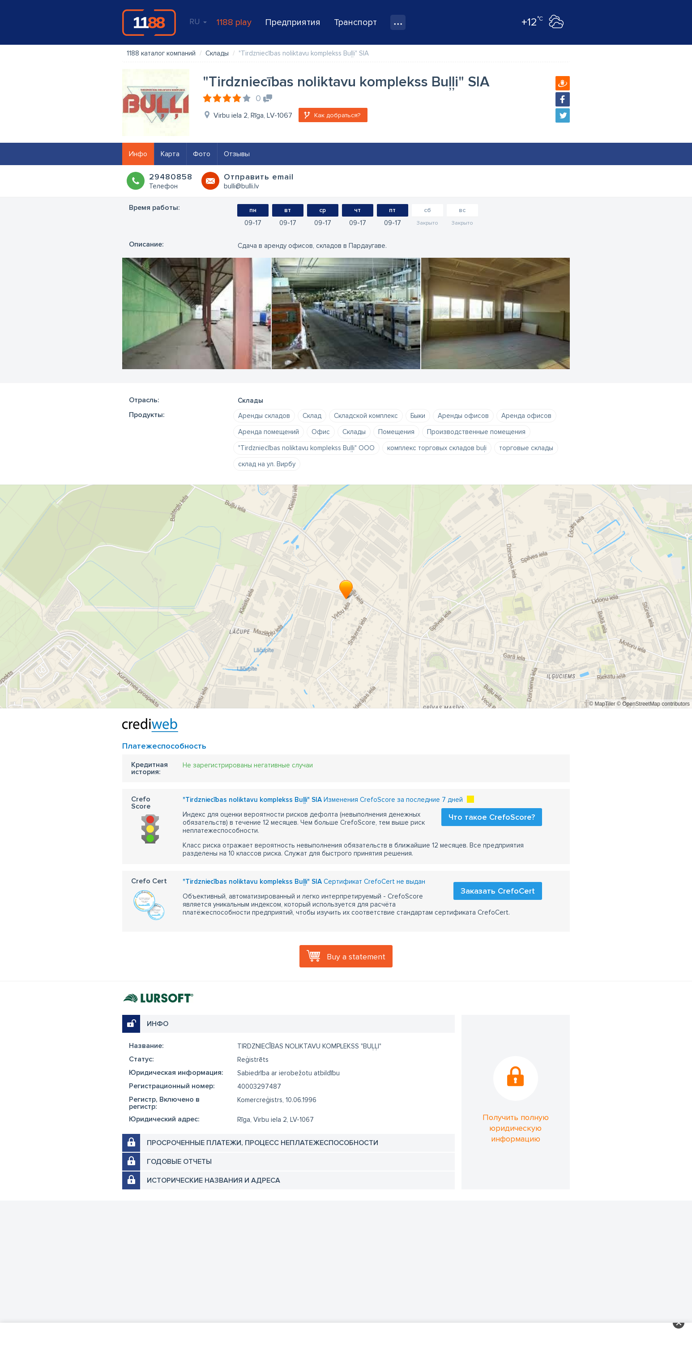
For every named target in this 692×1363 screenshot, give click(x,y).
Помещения (396, 432)
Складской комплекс (366, 416)
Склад (312, 416)
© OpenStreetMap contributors (653, 704)
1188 (149, 22)
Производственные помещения (476, 432)
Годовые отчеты (179, 1161)
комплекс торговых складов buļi (437, 448)
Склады (354, 432)
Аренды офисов (463, 416)
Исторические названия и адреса (213, 1180)
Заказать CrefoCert (498, 891)
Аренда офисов (526, 416)
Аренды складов (264, 416)
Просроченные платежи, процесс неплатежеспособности (262, 1142)
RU (198, 21)
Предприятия (292, 22)
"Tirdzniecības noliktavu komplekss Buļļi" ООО (306, 448)
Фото (201, 153)
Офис (321, 432)
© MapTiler (602, 704)
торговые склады (526, 448)
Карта (170, 153)
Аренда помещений (268, 432)
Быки (417, 416)
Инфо (138, 153)
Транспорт (355, 22)
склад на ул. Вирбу (266, 464)
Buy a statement (356, 957)
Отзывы (237, 153)
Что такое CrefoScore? (492, 817)
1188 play (234, 22)
